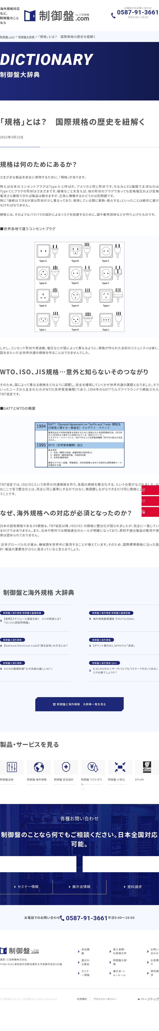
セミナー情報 (84, 986)
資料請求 (153, 986)
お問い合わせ (153, 964)
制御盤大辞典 (27, 33)
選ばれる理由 (84, 975)
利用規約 (82, 1012)
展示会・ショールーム (117, 986)
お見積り (153, 975)
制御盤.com (7, 33)
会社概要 (84, 964)
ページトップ (148, 1012)
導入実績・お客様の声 (118, 964)
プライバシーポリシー (105, 1012)
